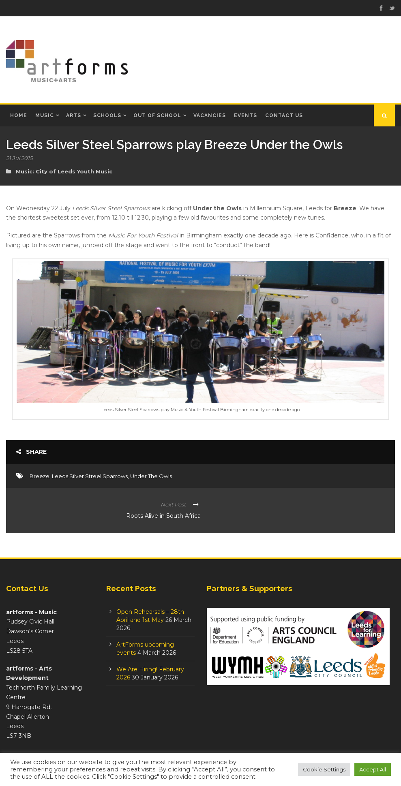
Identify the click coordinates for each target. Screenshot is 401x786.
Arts (73, 115)
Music (44, 115)
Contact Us (284, 115)
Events (245, 115)
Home (18, 115)
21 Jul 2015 (19, 158)
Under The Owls (151, 476)
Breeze (39, 476)
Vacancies (209, 115)
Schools (107, 115)
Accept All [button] (372, 769)
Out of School (157, 115)
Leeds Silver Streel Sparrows (90, 476)
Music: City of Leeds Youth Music (64, 171)
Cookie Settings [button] (324, 769)
